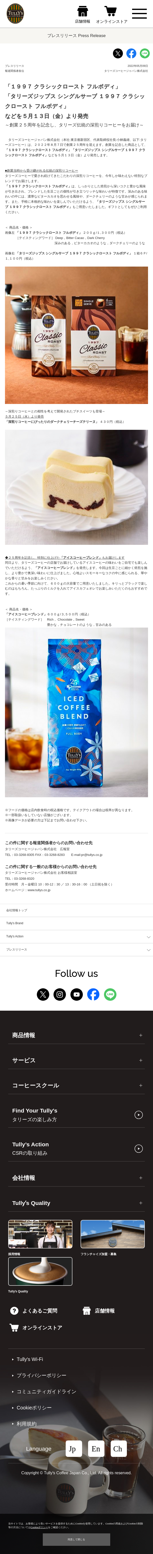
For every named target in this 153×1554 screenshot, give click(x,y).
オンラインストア (35, 1327)
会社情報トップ (16, 910)
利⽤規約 (27, 1424)
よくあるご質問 (33, 1311)
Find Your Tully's (34, 1114)
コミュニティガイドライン (46, 1391)
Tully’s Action (30, 1148)
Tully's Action (14, 936)
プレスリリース (16, 949)
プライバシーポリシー (41, 1375)
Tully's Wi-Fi (30, 1359)
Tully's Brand (14, 923)
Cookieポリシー (34, 1407)
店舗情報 (99, 1311)
